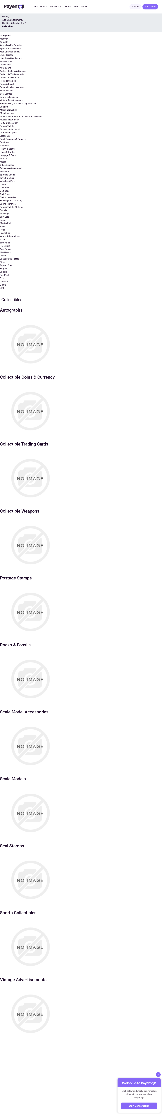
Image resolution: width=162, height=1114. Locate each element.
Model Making (7, 113)
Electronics (5, 136)
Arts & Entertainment (10, 52)
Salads (3, 239)
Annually (4, 42)
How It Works (80, 7)
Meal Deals (5, 252)
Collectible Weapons (9, 78)
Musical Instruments (9, 120)
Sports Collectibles (9, 97)
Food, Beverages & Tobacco (13, 139)
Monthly (4, 39)
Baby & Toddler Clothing (11, 207)
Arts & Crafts (6, 61)
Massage (4, 214)
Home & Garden (7, 152)
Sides (2, 262)
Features (55, 7)
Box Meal (4, 275)
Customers (40, 7)
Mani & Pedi (5, 223)
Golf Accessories (8, 197)
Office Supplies (7, 165)
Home (5, 17)
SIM (2, 288)
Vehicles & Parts (7, 181)
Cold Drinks (5, 249)
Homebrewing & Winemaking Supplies (18, 104)
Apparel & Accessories (10, 48)
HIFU (2, 227)
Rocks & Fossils (7, 84)
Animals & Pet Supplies (11, 45)
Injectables (5, 233)
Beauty (3, 220)
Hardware (4, 146)
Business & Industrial (10, 129)
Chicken (4, 272)
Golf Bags (4, 191)
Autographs (5, 68)
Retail (2, 230)
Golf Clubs (5, 194)
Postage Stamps (8, 81)
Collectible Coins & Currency (13, 71)
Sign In (135, 7)
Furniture (4, 142)
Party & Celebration (9, 123)
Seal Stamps (6, 94)
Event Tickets (6, 55)
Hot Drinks (5, 246)
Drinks (3, 285)
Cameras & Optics (8, 133)
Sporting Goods (7, 175)
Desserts (4, 282)
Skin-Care (4, 217)
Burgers (3, 269)
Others (3, 184)
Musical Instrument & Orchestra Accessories (21, 116)
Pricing (67, 7)
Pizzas (3, 256)
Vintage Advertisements (11, 100)
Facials (3, 210)
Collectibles (5, 65)
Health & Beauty (7, 149)
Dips (2, 278)
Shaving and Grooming (11, 201)
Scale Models (6, 91)
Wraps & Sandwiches (10, 236)
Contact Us (150, 7)
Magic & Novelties (8, 110)
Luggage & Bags (8, 155)
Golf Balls (4, 188)
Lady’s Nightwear (8, 204)
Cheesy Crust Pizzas (9, 259)
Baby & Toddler (7, 126)
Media (3, 162)
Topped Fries (6, 265)
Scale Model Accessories (12, 87)
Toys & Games (7, 178)
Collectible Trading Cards (12, 74)
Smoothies (5, 243)
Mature (3, 159)
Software (4, 171)
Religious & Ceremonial (11, 168)
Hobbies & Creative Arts (11, 58)
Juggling (4, 107)
